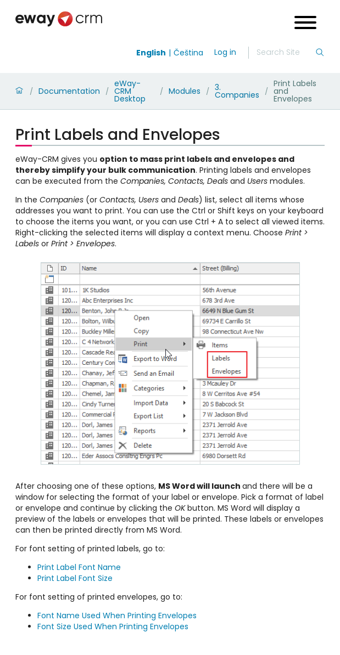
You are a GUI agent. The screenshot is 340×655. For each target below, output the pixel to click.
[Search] (286, 53)
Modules (184, 91)
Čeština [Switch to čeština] (188, 52)
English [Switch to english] (151, 52)
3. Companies (237, 91)
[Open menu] (305, 24)
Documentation (69, 91)
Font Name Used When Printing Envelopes (117, 615)
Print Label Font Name (79, 567)
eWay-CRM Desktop (130, 91)
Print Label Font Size (75, 578)
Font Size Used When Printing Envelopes (112, 626)
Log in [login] (225, 52)
